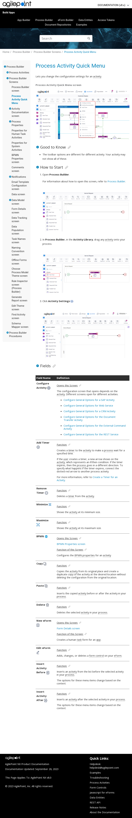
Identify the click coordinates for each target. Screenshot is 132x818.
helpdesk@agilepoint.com (104, 767)
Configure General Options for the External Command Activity (95, 427)
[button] (5, 66)
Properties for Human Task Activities (19, 134)
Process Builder (44, 20)
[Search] (88, 38)
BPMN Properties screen (17, 159)
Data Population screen (18, 230)
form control (96, 655)
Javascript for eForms (102, 792)
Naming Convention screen (18, 251)
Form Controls (98, 787)
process (108, 450)
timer (71, 450)
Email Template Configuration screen (20, 185)
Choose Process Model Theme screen (20, 272)
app (98, 639)
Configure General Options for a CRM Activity (89, 411)
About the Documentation (105, 812)
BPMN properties (84, 555)
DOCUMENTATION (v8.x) (111, 5)
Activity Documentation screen (20, 112)
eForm (118, 655)
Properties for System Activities (19, 146)
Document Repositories (58, 24)
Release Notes (98, 807)
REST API (95, 802)
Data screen (18, 194)
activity (97, 76)
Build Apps (9, 12)
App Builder (23, 20)
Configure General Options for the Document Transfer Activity (90, 418)
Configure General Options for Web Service (88, 405)
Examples (81, 24)
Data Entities (86, 20)
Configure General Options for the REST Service (91, 434)
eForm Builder (66, 20)
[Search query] (66, 38)
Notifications (19, 176)
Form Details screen (68, 628)
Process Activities (19, 72)
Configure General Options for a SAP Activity (89, 400)
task (79, 639)
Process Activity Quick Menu (80, 52)
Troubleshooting (99, 777)
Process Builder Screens (47, 52)
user (65, 459)
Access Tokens (106, 20)
